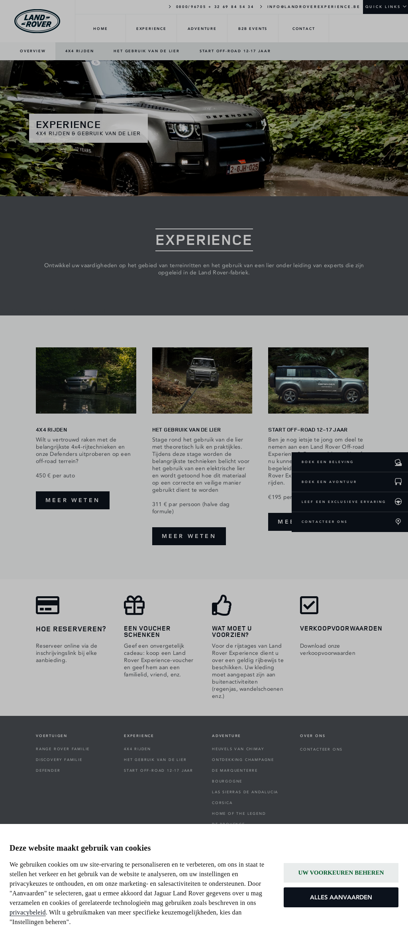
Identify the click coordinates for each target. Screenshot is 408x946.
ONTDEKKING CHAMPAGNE (243, 760)
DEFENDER (48, 771)
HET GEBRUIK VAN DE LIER (146, 51)
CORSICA (222, 803)
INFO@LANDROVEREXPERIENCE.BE (310, 6)
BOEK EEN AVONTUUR (329, 482)
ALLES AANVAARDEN (341, 897)
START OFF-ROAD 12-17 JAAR (235, 51)
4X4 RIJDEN (79, 51)
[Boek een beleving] (398, 462)
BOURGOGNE (227, 781)
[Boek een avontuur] (398, 482)
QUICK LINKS (383, 7)
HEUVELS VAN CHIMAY (238, 749)
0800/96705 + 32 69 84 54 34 (210, 6)
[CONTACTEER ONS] (398, 522)
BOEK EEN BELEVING (328, 462)
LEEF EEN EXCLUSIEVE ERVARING (344, 502)
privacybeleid (28, 912)
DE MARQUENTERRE (235, 771)
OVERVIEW (32, 51)
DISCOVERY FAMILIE (59, 760)
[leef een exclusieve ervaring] (398, 502)
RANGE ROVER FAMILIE (63, 749)
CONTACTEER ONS (325, 522)
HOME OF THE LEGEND (239, 814)
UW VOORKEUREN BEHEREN (341, 872)
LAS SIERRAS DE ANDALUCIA (245, 792)
